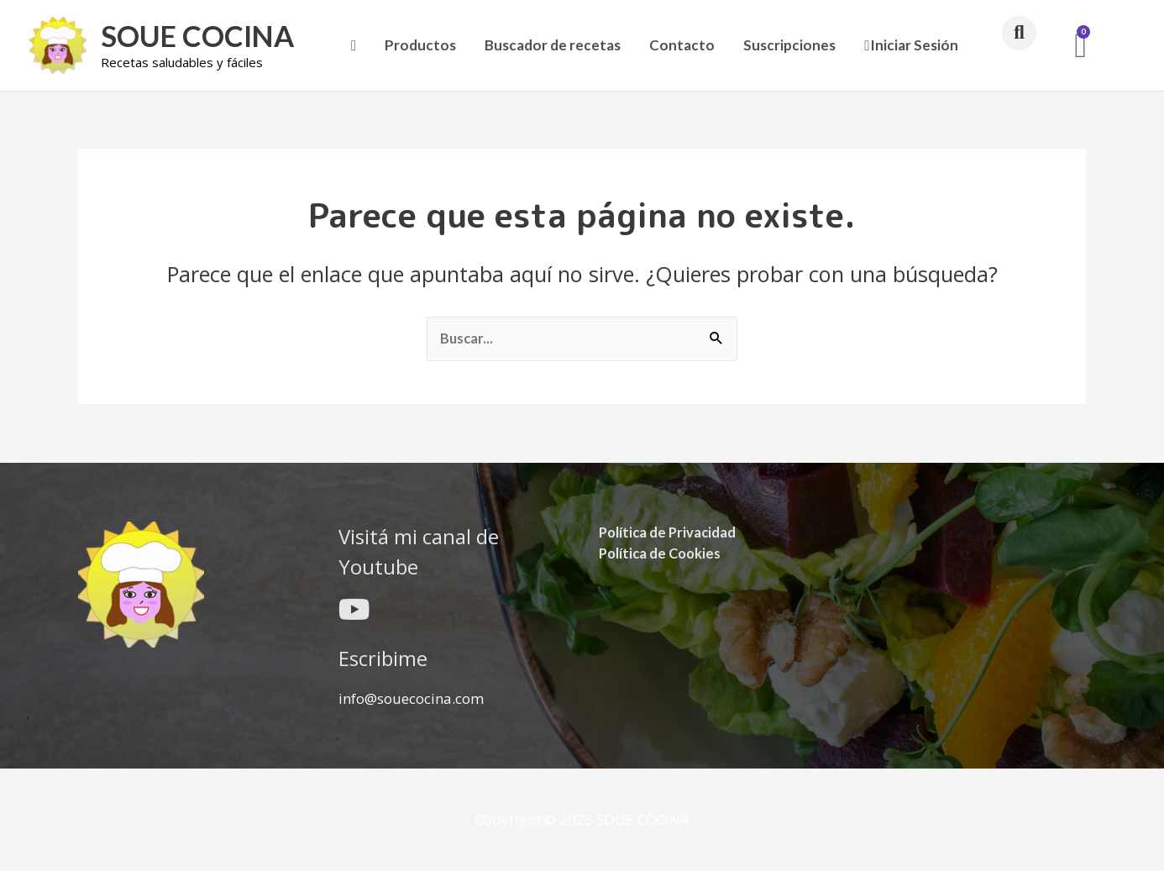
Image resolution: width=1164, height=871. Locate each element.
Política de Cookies (662, 552)
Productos (420, 45)
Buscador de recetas (553, 45)
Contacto (682, 45)
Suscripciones (789, 45)
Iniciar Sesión (910, 45)
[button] (1019, 33)
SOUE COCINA (200, 36)
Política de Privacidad (669, 531)
